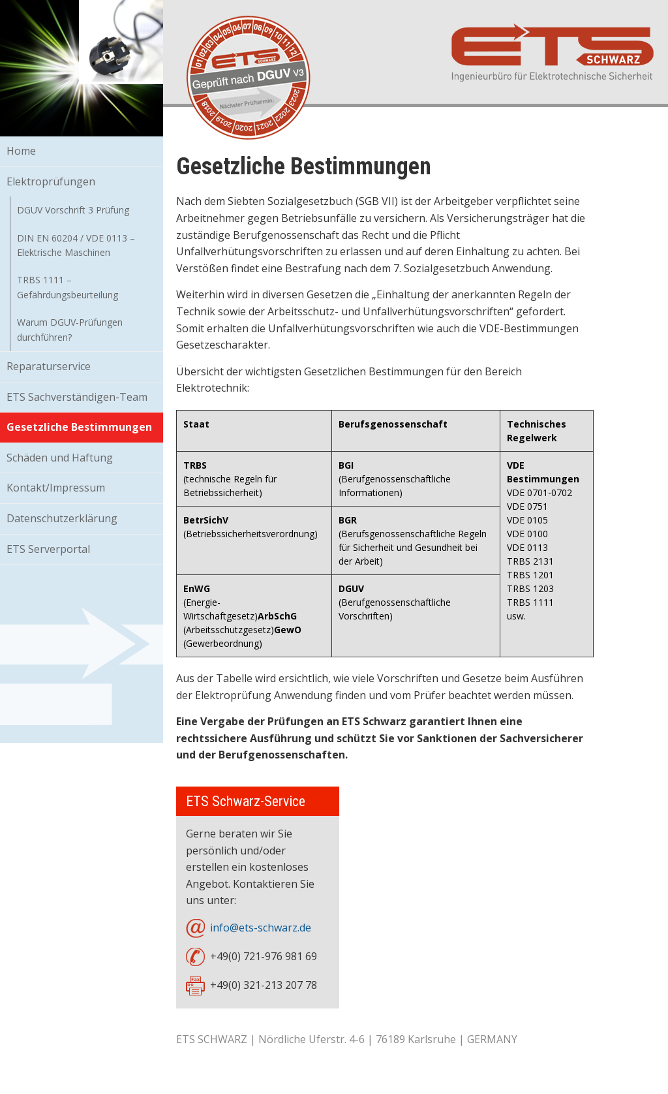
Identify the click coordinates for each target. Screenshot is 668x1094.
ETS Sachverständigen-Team (77, 397)
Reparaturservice (49, 366)
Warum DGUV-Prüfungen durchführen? (70, 329)
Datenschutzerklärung (62, 518)
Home (21, 151)
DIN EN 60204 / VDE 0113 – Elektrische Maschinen (76, 245)
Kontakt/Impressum (56, 487)
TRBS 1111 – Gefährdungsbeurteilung (67, 287)
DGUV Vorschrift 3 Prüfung (73, 210)
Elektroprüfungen (51, 181)
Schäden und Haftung (60, 457)
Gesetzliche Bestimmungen (79, 427)
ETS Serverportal (48, 549)
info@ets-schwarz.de (260, 927)
